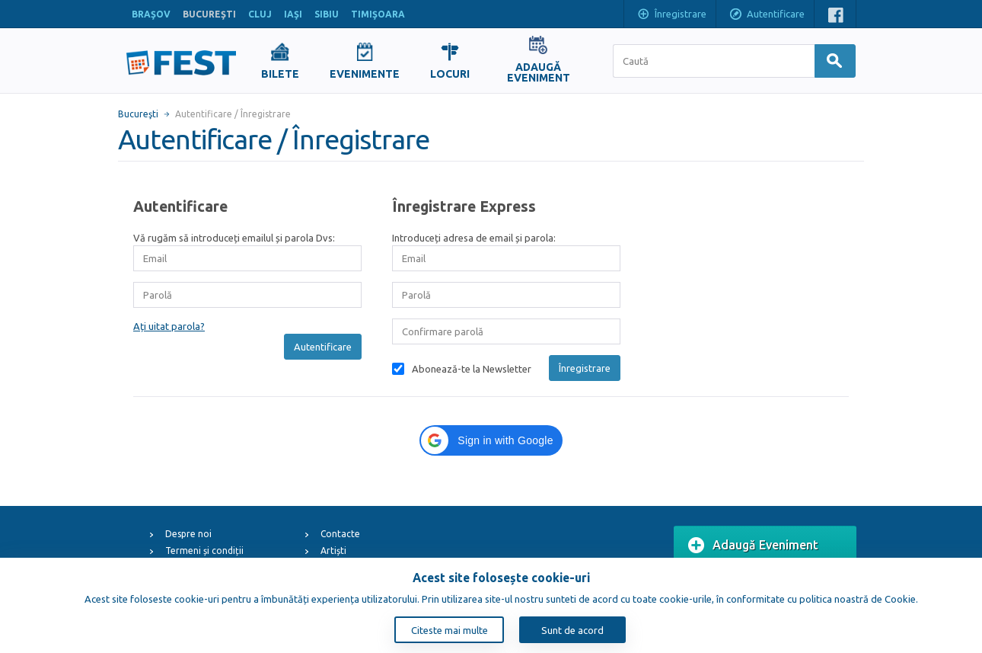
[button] (490, 440)
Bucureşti (138, 114)
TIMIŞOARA (378, 14)
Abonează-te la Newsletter (471, 368)
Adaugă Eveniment (753, 545)
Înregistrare (671, 15)
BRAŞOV (151, 14)
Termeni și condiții (204, 550)
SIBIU (326, 14)
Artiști (333, 550)
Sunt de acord (572, 630)
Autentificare (767, 15)
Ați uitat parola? (169, 326)
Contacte (340, 534)
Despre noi (188, 534)
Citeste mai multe (449, 630)
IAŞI (293, 14)
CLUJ (260, 14)
